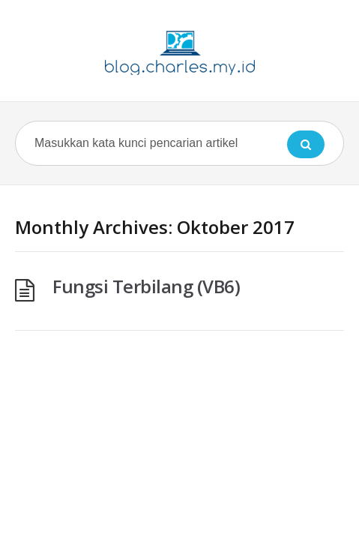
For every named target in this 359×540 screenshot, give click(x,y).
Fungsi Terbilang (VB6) (146, 286)
